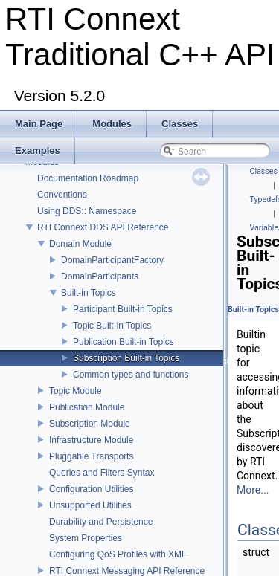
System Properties (85, 538)
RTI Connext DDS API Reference (103, 227)
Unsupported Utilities (90, 505)
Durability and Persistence (101, 522)
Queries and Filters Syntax (101, 472)
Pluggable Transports (91, 456)
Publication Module (86, 407)
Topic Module (75, 391)
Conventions (62, 195)
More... (253, 490)
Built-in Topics (88, 293)
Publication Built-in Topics (123, 342)
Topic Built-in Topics (112, 325)
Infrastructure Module (91, 440)
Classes (264, 171)
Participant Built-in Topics (123, 309)
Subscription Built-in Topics (126, 358)
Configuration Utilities (91, 489)
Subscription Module (89, 423)
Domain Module (80, 244)
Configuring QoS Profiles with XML (118, 554)
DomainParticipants (99, 276)
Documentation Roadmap (87, 178)
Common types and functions (130, 374)
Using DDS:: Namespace (86, 211)
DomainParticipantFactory (112, 260)
